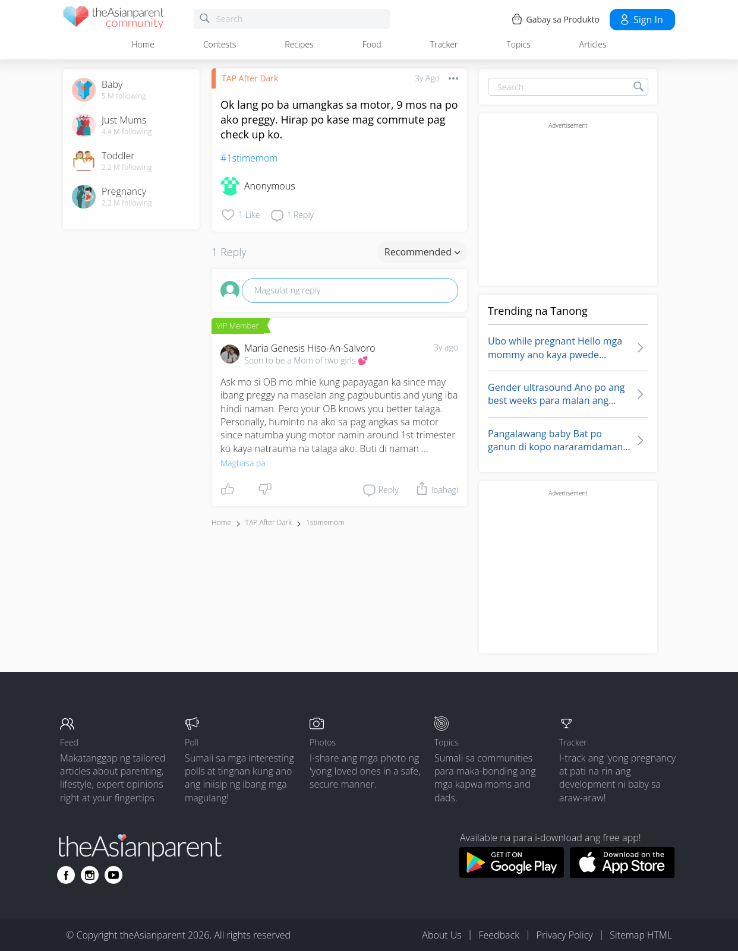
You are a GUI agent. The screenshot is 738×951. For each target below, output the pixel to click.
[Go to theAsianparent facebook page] (66, 875)
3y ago (446, 347)
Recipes (299, 44)
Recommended (422, 251)
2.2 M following (127, 167)
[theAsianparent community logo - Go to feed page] (113, 19)
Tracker (444, 44)
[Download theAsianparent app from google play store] (511, 874)
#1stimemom (248, 158)
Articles (593, 44)
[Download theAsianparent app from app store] (622, 874)
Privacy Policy (565, 934)
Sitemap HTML (641, 934)
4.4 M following (127, 132)
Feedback (498, 934)
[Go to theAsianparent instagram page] (90, 875)
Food (371, 44)
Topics (518, 44)
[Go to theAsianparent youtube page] (113, 875)
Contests (219, 44)
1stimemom (325, 522)
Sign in (641, 19)
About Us (441, 934)
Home (143, 44)
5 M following (124, 96)
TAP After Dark (250, 78)
